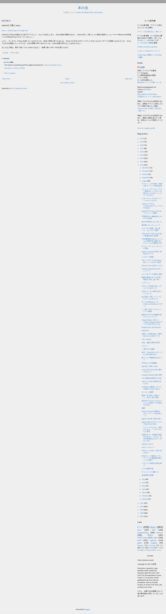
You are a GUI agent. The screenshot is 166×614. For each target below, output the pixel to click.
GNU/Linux (142, 538)
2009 (142, 510)
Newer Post (6, 79)
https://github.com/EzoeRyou (147, 94)
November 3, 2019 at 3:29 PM (14, 68)
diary (17, 53)
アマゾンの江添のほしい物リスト (150, 32)
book (139, 540)
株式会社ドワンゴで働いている (149, 82)
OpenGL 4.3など (147, 444)
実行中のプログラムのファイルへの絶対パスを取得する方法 (152, 403)
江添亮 (142, 67)
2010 (142, 506)
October (145, 174)
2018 (142, 145)
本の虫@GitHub (87, 12)
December (145, 168)
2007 (142, 516)
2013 (142, 162)
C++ (139, 527)
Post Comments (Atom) (19, 88)
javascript (151, 545)
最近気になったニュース (151, 225)
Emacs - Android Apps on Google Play (15, 30)
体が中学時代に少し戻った (152, 222)
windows (153, 540)
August (144, 181)
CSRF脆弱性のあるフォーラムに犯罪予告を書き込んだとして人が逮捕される (152, 241)
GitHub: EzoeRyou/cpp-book (147, 47)
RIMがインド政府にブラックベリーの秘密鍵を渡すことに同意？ (152, 458)
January (145, 499)
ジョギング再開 (148, 257)
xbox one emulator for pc (53, 65)
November (146, 171)
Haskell (157, 550)
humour (159, 532)
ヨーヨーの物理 (148, 392)
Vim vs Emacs (146, 339)
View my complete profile (146, 128)
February (145, 496)
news (139, 530)
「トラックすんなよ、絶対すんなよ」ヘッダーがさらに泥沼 (152, 429)
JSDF (143, 548)
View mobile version (67, 83)
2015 (142, 155)
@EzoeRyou (98, 12)
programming (142, 532)
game (139, 543)
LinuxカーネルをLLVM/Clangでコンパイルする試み (152, 206)
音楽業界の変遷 (148, 475)
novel (145, 550)
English (154, 543)
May (144, 486)
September (146, 177)
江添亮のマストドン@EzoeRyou (149, 97)
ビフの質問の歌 (148, 469)
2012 (142, 165)
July (143, 479)
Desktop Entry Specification (151, 327)
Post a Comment (9, 73)
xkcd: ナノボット (148, 447)
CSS (158, 548)
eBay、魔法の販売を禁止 (151, 342)
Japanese (140, 545)
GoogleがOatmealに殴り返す (152, 375)
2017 (142, 148)
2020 (142, 138)
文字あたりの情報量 (149, 363)
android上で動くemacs (150, 366)
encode (150, 548)
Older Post (128, 79)
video (155, 538)
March (144, 492)
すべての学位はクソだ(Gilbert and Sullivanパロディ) (152, 304)
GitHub (78, 12)
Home (67, 79)
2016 (142, 152)
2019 (142, 142)
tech (161, 545)
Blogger (87, 609)
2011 (142, 503)
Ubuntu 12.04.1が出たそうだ (152, 265)
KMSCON (145, 330)
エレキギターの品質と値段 (152, 274)
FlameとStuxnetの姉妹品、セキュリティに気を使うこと (152, 413)
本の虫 (83, 8)
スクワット (146, 283)
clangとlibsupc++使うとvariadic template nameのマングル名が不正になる (152, 322)
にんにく (145, 346)
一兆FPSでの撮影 (148, 349)
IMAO (150, 535)
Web (154, 530)
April (144, 489)
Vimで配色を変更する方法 (151, 378)
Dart (138, 550)
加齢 (143, 408)
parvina (6, 62)
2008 (142, 513)
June (144, 482)
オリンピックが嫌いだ (150, 472)
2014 (142, 158)
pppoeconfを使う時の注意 (151, 419)
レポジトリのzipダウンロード (148, 51)
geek (150, 550)
